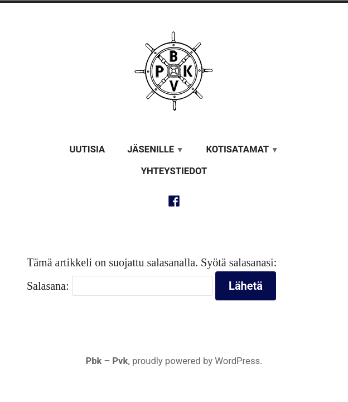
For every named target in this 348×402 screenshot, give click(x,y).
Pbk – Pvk (106, 361)
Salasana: (119, 286)
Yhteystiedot (174, 171)
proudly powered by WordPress (196, 361)
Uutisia (87, 149)
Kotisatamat (237, 149)
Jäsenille (150, 149)
